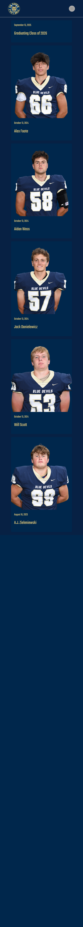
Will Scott (20, 425)
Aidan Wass (22, 229)
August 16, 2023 (21, 515)
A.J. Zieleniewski (25, 522)
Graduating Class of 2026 (30, 33)
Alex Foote (21, 131)
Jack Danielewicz (26, 327)
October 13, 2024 (21, 123)
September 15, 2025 (22, 25)
